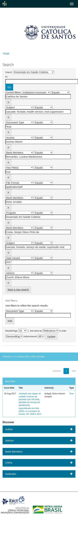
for (6, 77)
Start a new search (18, 289)
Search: (8, 72)
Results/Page (11, 331)
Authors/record (30, 336)
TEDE (6, 53)
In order (62, 331)
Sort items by (36, 331)
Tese (71, 393)
